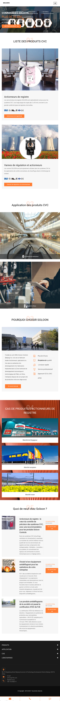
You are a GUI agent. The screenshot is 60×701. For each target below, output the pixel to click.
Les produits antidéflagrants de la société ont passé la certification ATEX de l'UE (30, 604)
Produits (5, 645)
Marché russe (30, 494)
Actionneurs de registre (16, 96)
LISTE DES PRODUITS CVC (30, 41)
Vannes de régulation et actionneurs (23, 165)
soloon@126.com (12, 677)
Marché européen (30, 467)
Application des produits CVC (30, 205)
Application (6, 649)
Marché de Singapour (30, 440)
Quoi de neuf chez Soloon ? (30, 508)
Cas (3, 653)
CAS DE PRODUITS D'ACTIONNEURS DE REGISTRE (30, 410)
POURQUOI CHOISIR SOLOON (30, 319)
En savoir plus (13, 386)
